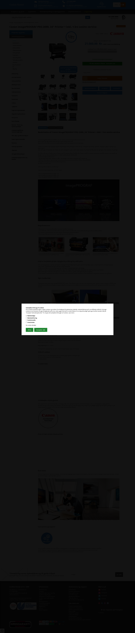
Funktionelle (31, 320)
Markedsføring (32, 318)
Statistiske (30, 322)
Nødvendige (31, 316)
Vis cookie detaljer (31, 325)
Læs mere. (72, 313)
